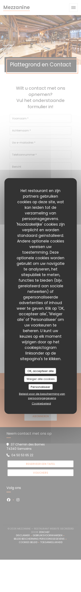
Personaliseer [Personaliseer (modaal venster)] (40, 387)
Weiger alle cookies (41, 379)
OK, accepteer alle (40, 371)
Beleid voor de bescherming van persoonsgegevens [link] (42, 396)
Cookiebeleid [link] (41, 403)
